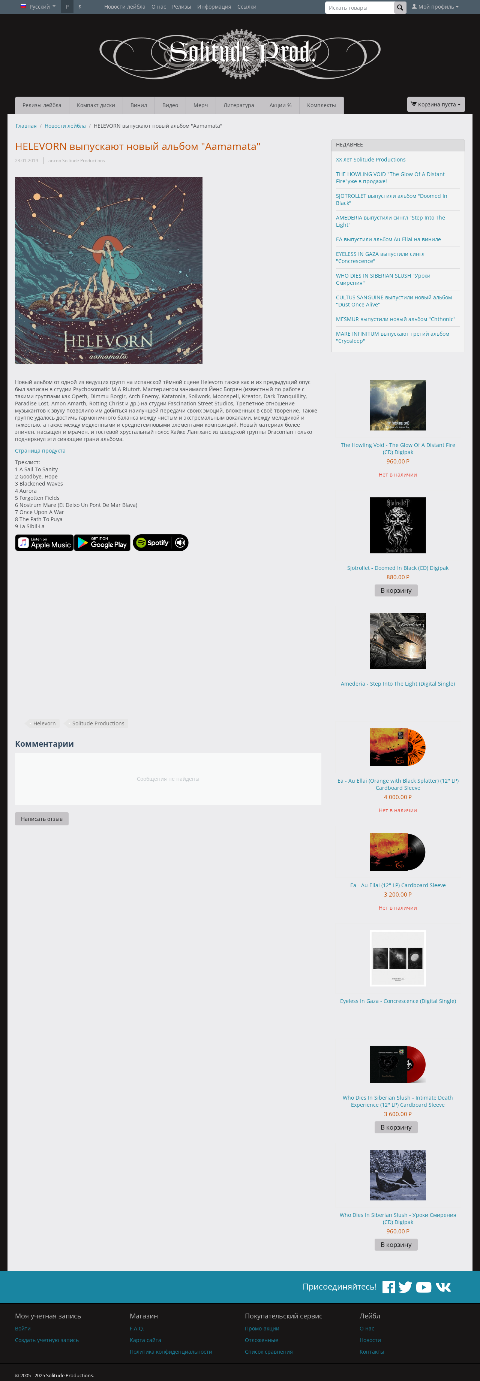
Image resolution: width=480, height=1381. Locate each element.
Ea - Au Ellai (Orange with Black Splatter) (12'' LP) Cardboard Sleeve (398, 784)
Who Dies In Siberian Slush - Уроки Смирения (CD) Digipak (398, 1218)
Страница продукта (40, 450)
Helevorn (44, 723)
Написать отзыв (42, 818)
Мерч (201, 105)
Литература (239, 105)
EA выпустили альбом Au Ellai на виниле (388, 239)
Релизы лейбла (42, 105)
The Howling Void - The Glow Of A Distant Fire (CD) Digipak (398, 448)
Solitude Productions (98, 723)
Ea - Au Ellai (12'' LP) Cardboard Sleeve (398, 885)
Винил (138, 105)
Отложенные (261, 1340)
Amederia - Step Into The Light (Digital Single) (398, 683)
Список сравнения (269, 1351)
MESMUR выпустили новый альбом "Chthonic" (396, 319)
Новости (370, 1340)
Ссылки (246, 6)
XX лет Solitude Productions (371, 159)
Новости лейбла (125, 6)
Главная (26, 125)
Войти (23, 1328)
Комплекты (321, 105)
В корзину (396, 590)
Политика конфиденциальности (171, 1351)
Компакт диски (96, 105)
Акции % (281, 105)
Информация (214, 6)
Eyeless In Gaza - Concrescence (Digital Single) (398, 1000)
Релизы (181, 6)
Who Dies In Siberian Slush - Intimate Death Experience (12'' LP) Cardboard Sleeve (398, 1101)
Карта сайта (145, 1340)
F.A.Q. (137, 1328)
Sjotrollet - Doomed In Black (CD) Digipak (397, 567)
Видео (170, 105)
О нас (159, 6)
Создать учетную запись (47, 1340)
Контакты (372, 1351)
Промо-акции (262, 1328)
